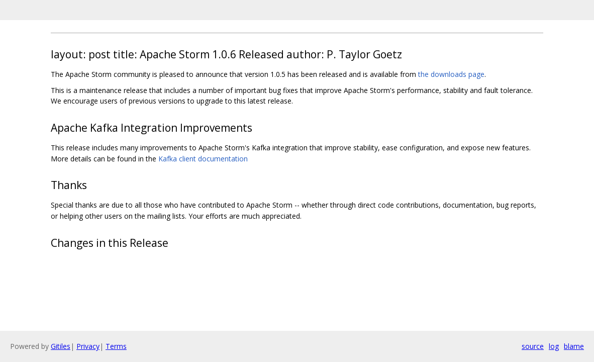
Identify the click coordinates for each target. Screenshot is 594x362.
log (554, 346)
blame (574, 346)
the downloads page (451, 74)
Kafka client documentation (203, 158)
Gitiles (60, 346)
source (533, 346)
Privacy (88, 346)
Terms (116, 346)
